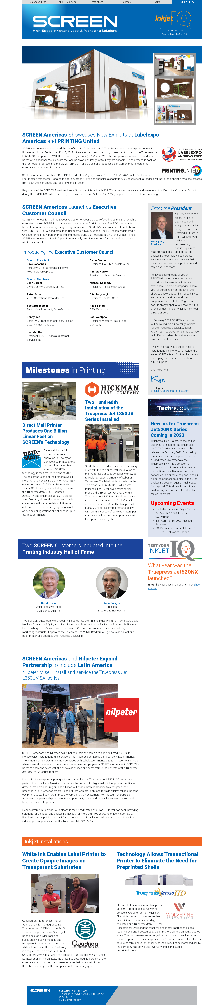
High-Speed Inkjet (37, 2)
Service (127, 2)
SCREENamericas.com (70, 1000)
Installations (97, 2)
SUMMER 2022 (175, 32)
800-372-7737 (65, 997)
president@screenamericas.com (170, 390)
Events (157, 2)
